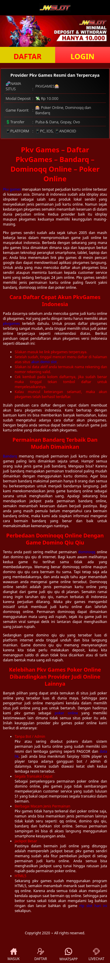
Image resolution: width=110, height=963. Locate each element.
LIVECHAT (96, 954)
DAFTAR (27, 56)
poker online (66, 713)
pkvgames (11, 323)
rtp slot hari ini (93, 905)
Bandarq (10, 456)
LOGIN (82, 56)
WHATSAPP (69, 955)
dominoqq (86, 551)
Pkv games (12, 189)
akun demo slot (44, 361)
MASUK (14, 954)
